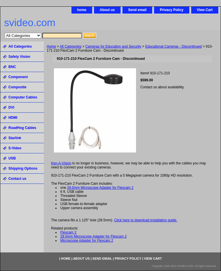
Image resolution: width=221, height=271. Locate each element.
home (81, 10)
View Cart (205, 10)
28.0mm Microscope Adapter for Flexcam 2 (100, 188)
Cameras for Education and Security (113, 46)
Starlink (14, 138)
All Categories (70, 46)
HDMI (12, 118)
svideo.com (29, 22)
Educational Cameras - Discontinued (173, 46)
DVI (11, 107)
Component (18, 77)
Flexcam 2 (68, 232)
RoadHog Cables (22, 128)
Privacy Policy (171, 10)
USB (12, 158)
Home (51, 46)
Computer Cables (22, 97)
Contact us (17, 179)
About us (107, 10)
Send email (137, 10)
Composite (17, 87)
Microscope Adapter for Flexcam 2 (86, 240)
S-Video (14, 148)
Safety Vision (19, 57)
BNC (12, 67)
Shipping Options (22, 168)
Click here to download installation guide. (145, 220)
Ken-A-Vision (61, 163)
